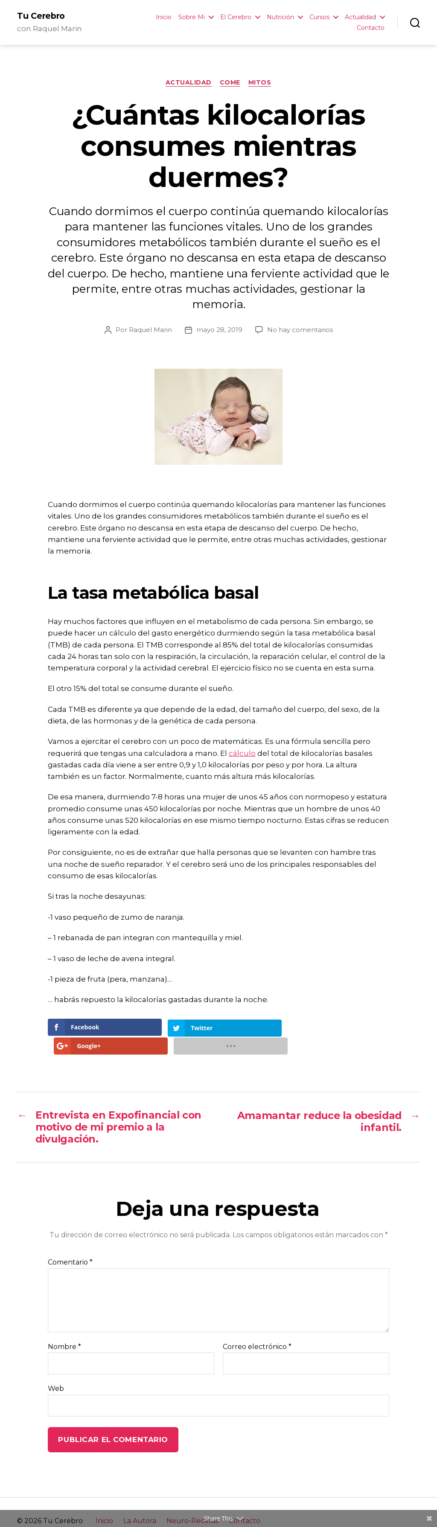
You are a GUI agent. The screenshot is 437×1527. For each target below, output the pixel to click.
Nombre (64, 1329)
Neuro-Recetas (192, 1503)
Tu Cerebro (41, 16)
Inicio (164, 17)
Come (230, 83)
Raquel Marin (150, 330)
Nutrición (280, 17)
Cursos (319, 17)
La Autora (139, 1503)
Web (56, 1371)
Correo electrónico (257, 1329)
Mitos (260, 83)
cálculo (242, 753)
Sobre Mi (191, 17)
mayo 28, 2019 (219, 330)
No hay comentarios (300, 330)
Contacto (371, 28)
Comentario (70, 1245)
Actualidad (360, 17)
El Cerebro (235, 17)
